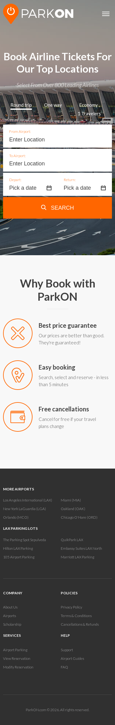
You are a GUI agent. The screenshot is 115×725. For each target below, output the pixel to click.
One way (53, 105)
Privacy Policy (71, 607)
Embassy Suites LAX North (81, 548)
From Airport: (20, 131)
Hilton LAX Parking (18, 548)
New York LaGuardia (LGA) (24, 508)
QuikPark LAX (72, 539)
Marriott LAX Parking (77, 557)
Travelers (89, 113)
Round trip (21, 105)
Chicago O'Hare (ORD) (79, 517)
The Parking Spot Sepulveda (24, 539)
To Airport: (17, 155)
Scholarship (12, 624)
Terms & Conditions (76, 615)
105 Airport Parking (18, 557)
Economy (88, 105)
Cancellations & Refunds (80, 624)
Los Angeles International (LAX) (27, 500)
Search (57, 208)
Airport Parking (15, 650)
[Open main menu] (106, 14)
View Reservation (16, 658)
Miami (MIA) (71, 500)
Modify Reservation (18, 667)
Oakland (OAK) (73, 508)
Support (67, 650)
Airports (9, 615)
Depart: (15, 179)
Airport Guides (72, 658)
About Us (10, 607)
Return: (70, 179)
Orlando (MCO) (16, 517)
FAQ (64, 667)
